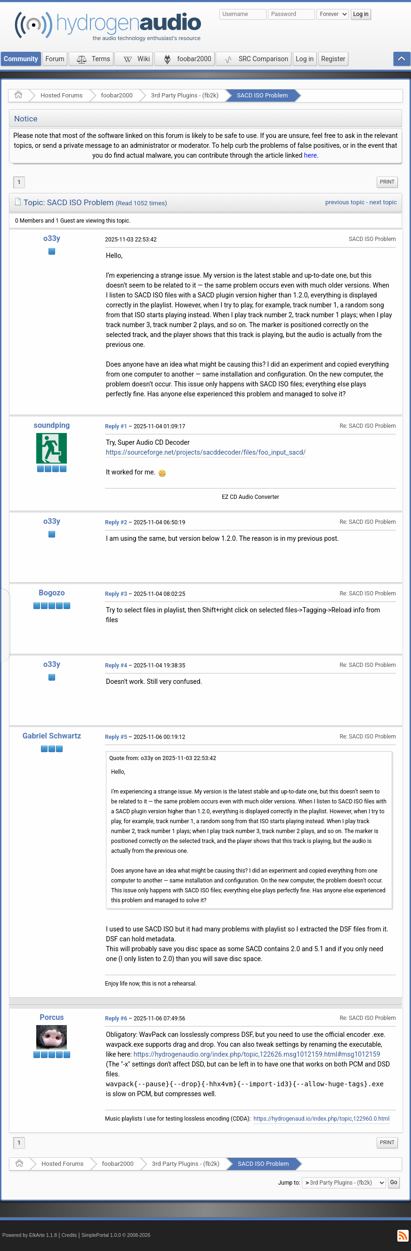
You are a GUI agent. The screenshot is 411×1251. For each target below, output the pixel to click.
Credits (69, 1235)
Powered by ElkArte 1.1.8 (29, 1235)
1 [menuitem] (19, 182)
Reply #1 (116, 426)
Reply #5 (116, 737)
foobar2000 (117, 95)
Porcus (52, 1017)
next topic (383, 202)
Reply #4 (116, 665)
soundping (52, 425)
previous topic (344, 202)
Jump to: (289, 1182)
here (310, 155)
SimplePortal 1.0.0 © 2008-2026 (115, 1235)
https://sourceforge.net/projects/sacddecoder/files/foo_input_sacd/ (206, 452)
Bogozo (51, 592)
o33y (51, 238)
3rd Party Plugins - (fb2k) (184, 95)
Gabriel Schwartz (52, 735)
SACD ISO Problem (262, 95)
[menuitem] (387, 182)
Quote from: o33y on (162, 758)
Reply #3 (116, 594)
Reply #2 (116, 522)
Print (387, 182)
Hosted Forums (61, 95)
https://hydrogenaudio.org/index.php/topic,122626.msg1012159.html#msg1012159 (257, 1054)
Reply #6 (116, 1018)
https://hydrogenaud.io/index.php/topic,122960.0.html (321, 1118)
